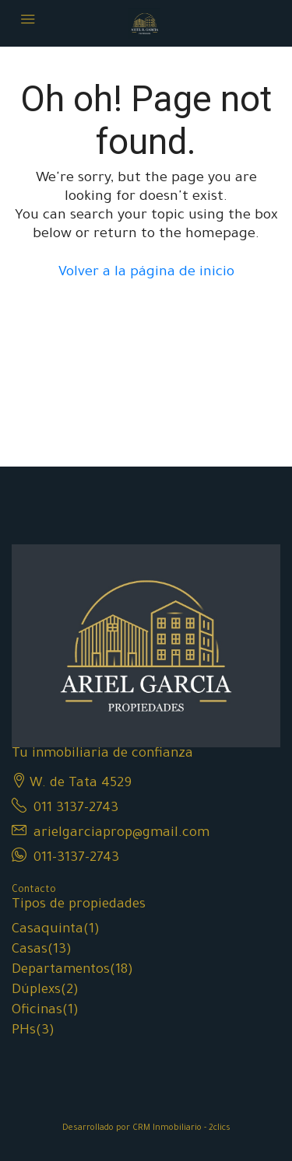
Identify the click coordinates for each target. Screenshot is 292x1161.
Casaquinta (47, 930)
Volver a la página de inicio (146, 273)
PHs (24, 1031)
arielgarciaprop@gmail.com (121, 834)
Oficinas (37, 1011)
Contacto (34, 890)
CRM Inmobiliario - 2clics (181, 1128)
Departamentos (61, 970)
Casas (29, 950)
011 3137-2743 (75, 809)
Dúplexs (36, 991)
